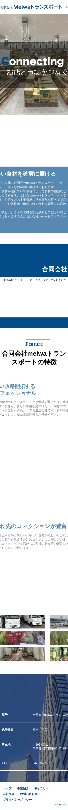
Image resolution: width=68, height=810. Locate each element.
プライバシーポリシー (17, 799)
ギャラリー (41, 788)
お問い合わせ (28, 794)
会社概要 (9, 794)
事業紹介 (23, 788)
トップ (7, 788)
